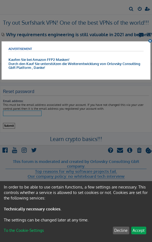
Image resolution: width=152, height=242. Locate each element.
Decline (121, 230)
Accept (139, 230)
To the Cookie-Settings (24, 230)
